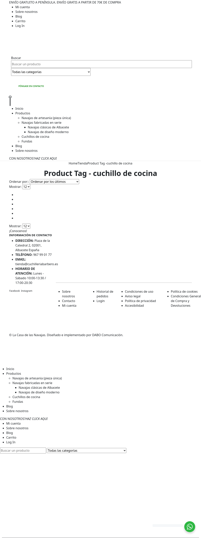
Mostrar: (15, 187)
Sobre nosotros (26, 12)
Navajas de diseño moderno (48, 132)
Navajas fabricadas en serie (41, 122)
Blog (18, 16)
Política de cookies (184, 291)
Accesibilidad (134, 305)
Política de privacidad (140, 301)
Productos (22, 113)
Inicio (19, 108)
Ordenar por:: (19, 181)
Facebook (14, 290)
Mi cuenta (22, 7)
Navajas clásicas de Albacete (48, 127)
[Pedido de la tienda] (54, 181)
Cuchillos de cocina (35, 136)
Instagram (26, 290)
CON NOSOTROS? (33, 158)
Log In (19, 26)
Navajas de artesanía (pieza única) (46, 118)
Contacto (68, 301)
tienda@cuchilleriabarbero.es (36, 264)
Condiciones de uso (139, 291)
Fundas (27, 141)
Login (101, 301)
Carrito (20, 21)
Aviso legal (133, 296)
